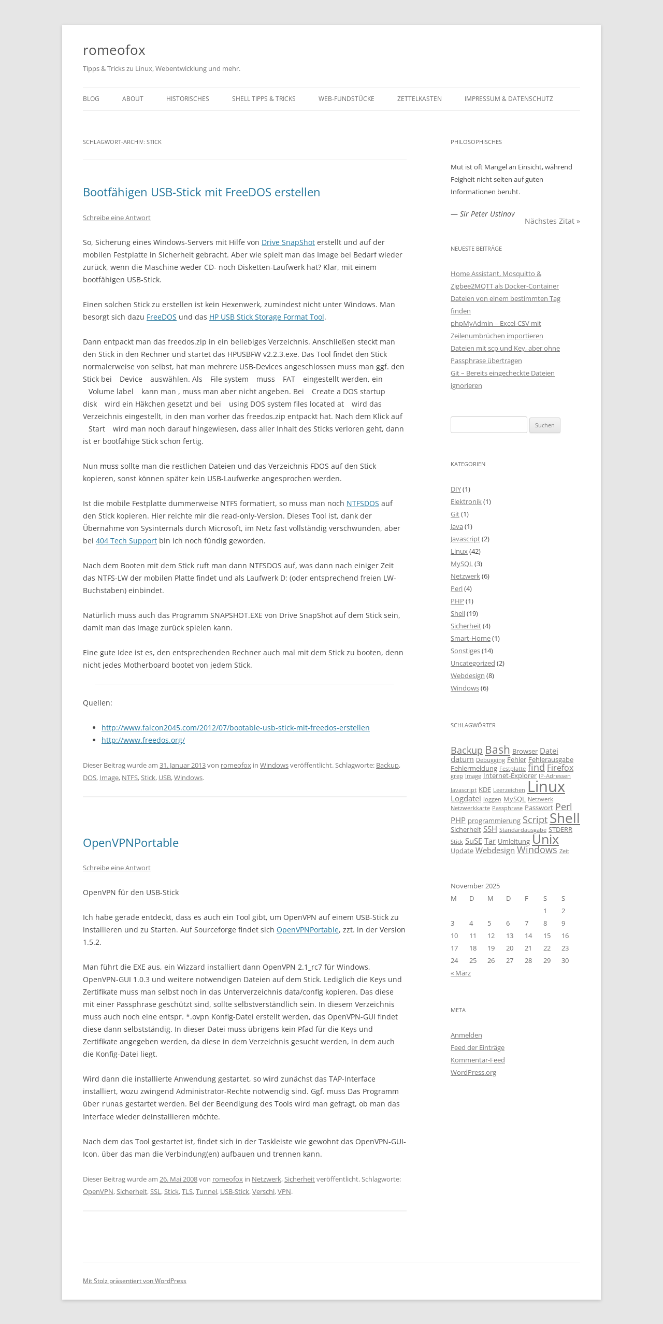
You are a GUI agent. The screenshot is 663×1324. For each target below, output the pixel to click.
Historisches (187, 98)
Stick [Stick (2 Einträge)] (457, 841)
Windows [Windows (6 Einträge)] (537, 849)
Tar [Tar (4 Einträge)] (490, 841)
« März (461, 972)
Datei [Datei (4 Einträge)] (549, 750)
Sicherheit (299, 1178)
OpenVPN (98, 1191)
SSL (155, 1191)
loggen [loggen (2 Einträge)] (492, 799)
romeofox (114, 49)
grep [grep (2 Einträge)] (457, 776)
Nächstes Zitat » (552, 221)
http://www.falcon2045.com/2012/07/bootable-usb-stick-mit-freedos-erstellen (236, 727)
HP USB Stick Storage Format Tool (266, 317)
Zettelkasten (419, 98)
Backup (387, 765)
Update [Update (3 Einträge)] (462, 850)
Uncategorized (473, 663)
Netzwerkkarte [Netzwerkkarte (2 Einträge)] (470, 808)
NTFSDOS (363, 503)
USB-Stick (234, 1191)
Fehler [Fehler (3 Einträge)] (516, 759)
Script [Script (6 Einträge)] (535, 819)
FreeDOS (162, 317)
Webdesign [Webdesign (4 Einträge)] (495, 850)
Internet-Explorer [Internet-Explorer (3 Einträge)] (510, 775)
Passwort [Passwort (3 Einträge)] (539, 807)
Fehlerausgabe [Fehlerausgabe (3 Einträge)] (550, 759)
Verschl (263, 1191)
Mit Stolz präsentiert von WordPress (134, 1280)
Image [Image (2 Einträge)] (473, 776)
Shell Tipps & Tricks (264, 98)
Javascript (465, 538)
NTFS (130, 777)
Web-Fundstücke (346, 98)
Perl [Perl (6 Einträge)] (563, 806)
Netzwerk (266, 1178)
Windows (274, 765)
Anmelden (466, 1035)
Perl (457, 588)
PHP (457, 601)
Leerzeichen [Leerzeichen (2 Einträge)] (509, 790)
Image (109, 777)
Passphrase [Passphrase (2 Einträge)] (507, 808)
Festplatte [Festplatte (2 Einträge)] (512, 768)
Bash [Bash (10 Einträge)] (497, 749)
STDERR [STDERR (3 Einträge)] (560, 829)
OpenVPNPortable (131, 842)
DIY (456, 489)
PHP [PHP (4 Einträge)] (458, 820)
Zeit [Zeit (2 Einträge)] (564, 851)
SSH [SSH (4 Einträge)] (490, 829)
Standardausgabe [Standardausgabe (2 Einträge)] (522, 829)
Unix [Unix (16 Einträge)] (545, 838)
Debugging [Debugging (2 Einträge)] (490, 760)
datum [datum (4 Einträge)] (462, 759)
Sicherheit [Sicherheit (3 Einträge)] (466, 829)
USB (164, 777)
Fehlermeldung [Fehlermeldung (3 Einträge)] (474, 768)
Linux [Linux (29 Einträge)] (546, 786)
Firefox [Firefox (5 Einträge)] (560, 767)
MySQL (462, 563)
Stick (148, 777)
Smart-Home (471, 638)
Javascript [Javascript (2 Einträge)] (464, 790)
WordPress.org (473, 1072)
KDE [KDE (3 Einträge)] (485, 789)
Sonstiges (465, 650)
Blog (91, 98)
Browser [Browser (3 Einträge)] (525, 751)
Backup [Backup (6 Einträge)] (467, 750)
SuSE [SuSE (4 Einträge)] (473, 841)
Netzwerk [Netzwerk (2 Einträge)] (540, 799)
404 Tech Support (126, 540)
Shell (458, 613)
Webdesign (468, 675)
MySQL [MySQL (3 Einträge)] (514, 798)
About (132, 98)
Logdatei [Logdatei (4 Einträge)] (466, 798)
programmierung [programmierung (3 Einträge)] (494, 820)
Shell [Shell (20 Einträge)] (565, 818)
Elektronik (466, 501)
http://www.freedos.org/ (143, 740)
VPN (284, 1191)
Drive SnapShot (288, 242)
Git (455, 514)
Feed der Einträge (478, 1047)
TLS (187, 1191)
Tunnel (206, 1191)
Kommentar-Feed (478, 1059)
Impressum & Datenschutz (509, 98)
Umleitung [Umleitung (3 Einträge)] (514, 841)
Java (457, 526)
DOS (89, 777)
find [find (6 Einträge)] (536, 767)
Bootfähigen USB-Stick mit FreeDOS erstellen (202, 191)
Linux (459, 551)
